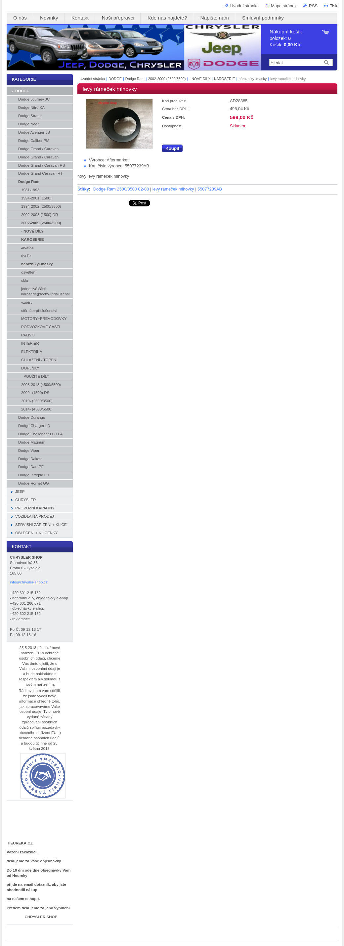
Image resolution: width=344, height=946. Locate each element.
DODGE (115, 79)
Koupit (172, 148)
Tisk (333, 5)
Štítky (83, 189)
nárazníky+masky (252, 79)
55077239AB (209, 189)
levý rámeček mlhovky (173, 189)
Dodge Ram (135, 79)
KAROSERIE (224, 79)
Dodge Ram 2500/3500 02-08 (121, 189)
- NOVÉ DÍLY (199, 79)
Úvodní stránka (244, 5)
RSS (313, 5)
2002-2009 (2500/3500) (167, 79)
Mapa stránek (284, 5)
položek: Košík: (286, 38)
